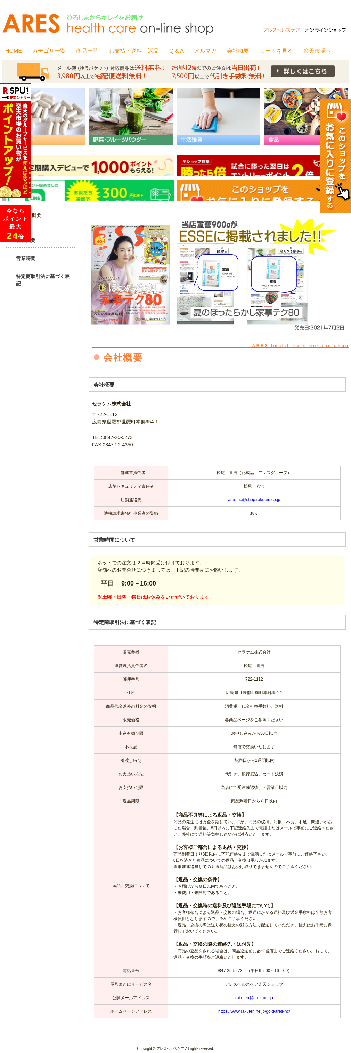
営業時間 (25, 258)
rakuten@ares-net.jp (254, 997)
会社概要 (25, 240)
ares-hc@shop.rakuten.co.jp (254, 499)
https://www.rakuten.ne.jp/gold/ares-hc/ (254, 1011)
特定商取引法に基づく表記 (43, 279)
